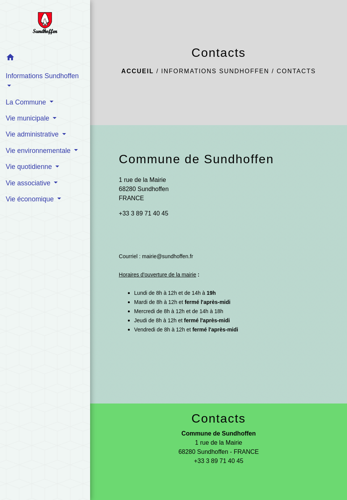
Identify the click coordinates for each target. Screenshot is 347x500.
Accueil (137, 71)
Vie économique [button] (31, 199)
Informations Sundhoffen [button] (42, 76)
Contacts (296, 71)
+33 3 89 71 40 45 (143, 213)
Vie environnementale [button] (39, 150)
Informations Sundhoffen (215, 71)
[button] (45, 59)
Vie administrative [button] (33, 134)
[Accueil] (45, 25)
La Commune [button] (27, 102)
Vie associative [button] (29, 183)
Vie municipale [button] (28, 118)
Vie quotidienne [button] (30, 166)
